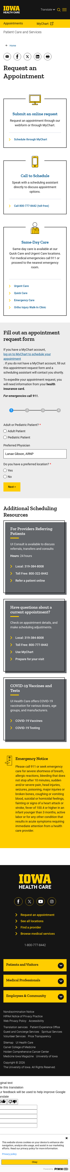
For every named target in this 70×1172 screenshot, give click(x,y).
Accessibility (36, 1021)
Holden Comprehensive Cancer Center (26, 1051)
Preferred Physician (16, 445)
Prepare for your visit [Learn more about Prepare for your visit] (29, 659)
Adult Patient (16, 431)
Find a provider (31, 927)
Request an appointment (37, 915)
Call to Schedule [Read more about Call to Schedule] (35, 175)
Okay (34, 1162)
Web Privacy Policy (14, 1021)
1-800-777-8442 (35, 945)
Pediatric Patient (19, 437)
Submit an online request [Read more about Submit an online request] (35, 113)
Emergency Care (24, 300)
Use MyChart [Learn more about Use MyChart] (24, 652)
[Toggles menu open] (64, 9)
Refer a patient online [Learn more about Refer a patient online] (30, 580)
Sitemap (8, 1042)
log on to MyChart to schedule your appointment (27, 356)
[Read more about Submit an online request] (35, 100)
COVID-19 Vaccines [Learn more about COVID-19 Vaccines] (28, 721)
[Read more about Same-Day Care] (35, 228)
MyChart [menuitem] (43, 23)
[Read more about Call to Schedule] (35, 162)
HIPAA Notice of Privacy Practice (23, 1016)
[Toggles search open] (59, 9)
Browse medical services (38, 933)
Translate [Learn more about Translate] (46, 9)
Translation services (15, 1027)
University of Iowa (47, 1056)
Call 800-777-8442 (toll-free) (31, 205)
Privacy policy (9, 1154)
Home (13, 45)
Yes (10, 470)
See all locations (32, 921)
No (10, 476)
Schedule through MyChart (30, 139)
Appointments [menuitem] (13, 23)
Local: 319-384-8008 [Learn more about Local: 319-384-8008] (29, 566)
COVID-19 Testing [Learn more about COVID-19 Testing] (27, 728)
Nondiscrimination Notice (18, 1011)
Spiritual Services (52, 1031)
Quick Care (20, 293)
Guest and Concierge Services (21, 1031)
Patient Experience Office (45, 1027)
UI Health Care (24, 1042)
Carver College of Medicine (19, 1047)
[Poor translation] (12, 1102)
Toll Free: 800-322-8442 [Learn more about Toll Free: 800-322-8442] (31, 573)
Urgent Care (21, 286)
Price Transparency (39, 1036)
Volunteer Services (14, 1036)
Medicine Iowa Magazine (18, 1056)
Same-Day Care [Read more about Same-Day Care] (35, 242)
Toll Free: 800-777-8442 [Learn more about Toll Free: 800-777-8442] (31, 645)
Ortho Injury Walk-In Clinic (30, 307)
